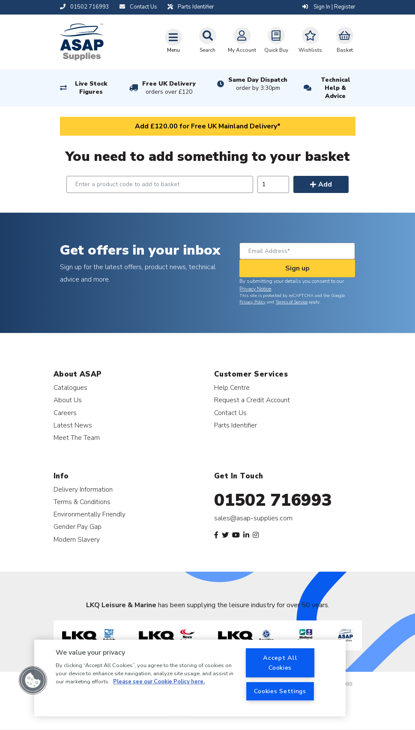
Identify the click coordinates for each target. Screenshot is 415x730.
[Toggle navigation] (173, 40)
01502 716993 (273, 500)
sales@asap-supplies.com (253, 518)
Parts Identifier (235, 425)
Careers (65, 412)
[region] (190, 678)
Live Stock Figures (91, 88)
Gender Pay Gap (78, 526)
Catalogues (70, 387)
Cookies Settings (280, 691)
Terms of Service (291, 302)
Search (207, 40)
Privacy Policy (252, 302)
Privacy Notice (255, 288)
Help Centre (232, 387)
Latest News (73, 425)
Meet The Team (77, 437)
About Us (68, 399)
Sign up (297, 268)
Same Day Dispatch (257, 84)
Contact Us (230, 412)
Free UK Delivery (169, 88)
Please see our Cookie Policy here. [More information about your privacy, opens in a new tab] (159, 681)
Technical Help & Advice (335, 88)
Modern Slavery (77, 539)
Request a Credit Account (252, 399)
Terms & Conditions (82, 501)
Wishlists (310, 40)
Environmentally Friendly (89, 514)
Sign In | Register (328, 7)
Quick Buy (276, 40)
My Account (242, 40)
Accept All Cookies (280, 662)
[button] (33, 680)
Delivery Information (83, 489)
